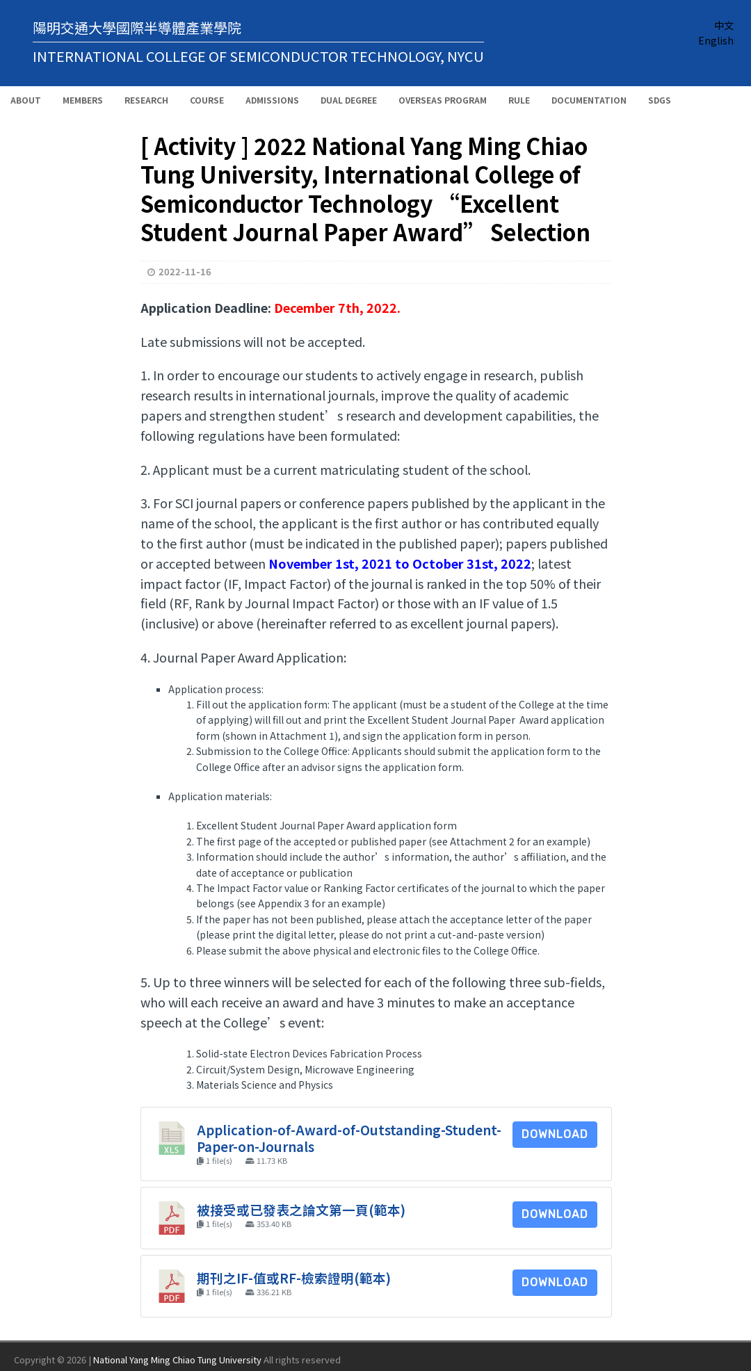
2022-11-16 (185, 271)
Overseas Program (442, 100)
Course (207, 100)
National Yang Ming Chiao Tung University (177, 1359)
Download (555, 1134)
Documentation (589, 100)
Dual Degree (349, 100)
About (25, 100)
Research (146, 100)
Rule (519, 100)
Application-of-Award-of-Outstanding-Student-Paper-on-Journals (349, 1137)
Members (83, 100)
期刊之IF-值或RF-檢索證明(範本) (294, 1277)
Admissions (272, 100)
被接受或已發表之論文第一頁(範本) (301, 1209)
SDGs (659, 100)
